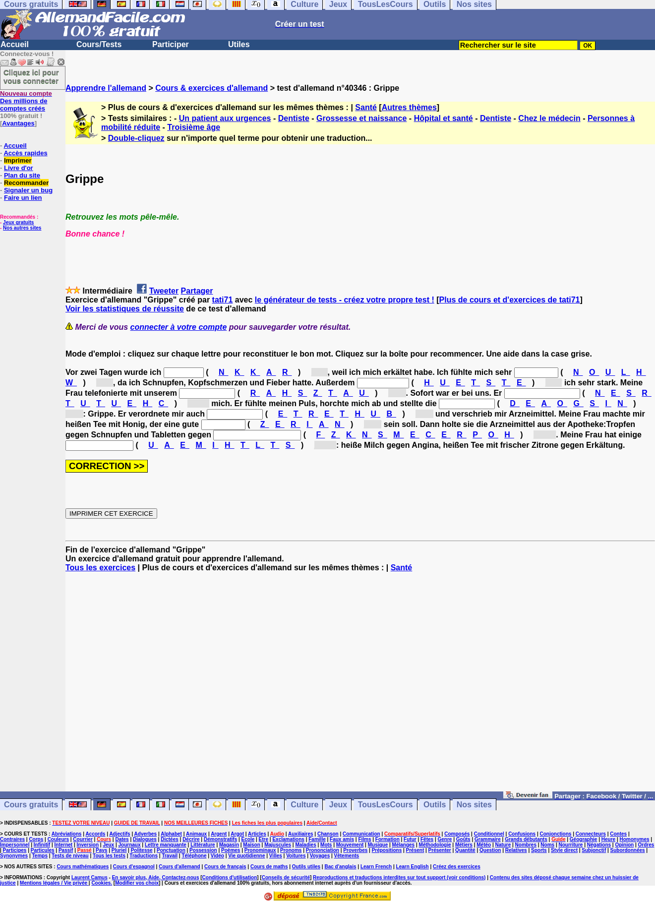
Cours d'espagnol (134, 866)
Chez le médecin (549, 118)
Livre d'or (18, 168)
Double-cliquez (136, 138)
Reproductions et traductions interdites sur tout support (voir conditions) (399, 877)
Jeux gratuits (18, 222)
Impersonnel (14, 844)
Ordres (646, 844)
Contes (618, 834)
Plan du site (22, 175)
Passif (66, 850)
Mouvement (350, 844)
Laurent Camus (89, 877)
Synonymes (14, 855)
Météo (483, 844)
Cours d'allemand (179, 866)
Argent (219, 834)
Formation (387, 839)
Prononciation (322, 850)
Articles (257, 834)
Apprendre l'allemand (105, 88)
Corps (36, 839)
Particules (43, 850)
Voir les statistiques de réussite (124, 308)
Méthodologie (435, 844)
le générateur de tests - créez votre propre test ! (344, 300)
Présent (415, 850)
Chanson (328, 834)
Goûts (463, 839)
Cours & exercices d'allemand (211, 88)
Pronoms (290, 850)
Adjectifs (119, 834)
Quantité (465, 850)
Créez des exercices (456, 866)
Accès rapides (25, 153)
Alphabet (171, 834)
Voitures (295, 855)
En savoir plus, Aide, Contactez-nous (155, 877)
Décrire (190, 839)
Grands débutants (526, 839)
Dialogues (145, 839)
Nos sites (474, 804)
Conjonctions (556, 834)
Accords (95, 834)
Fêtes (426, 839)
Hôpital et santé (443, 118)
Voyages (320, 855)
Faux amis (342, 839)
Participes (15, 850)
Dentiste (293, 118)
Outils (434, 804)
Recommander (26, 182)
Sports (539, 850)
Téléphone (193, 855)
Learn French (376, 866)
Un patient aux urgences (225, 118)
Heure (608, 839)
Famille (316, 839)
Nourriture (570, 844)
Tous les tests (109, 855)
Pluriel (119, 850)
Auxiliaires (300, 834)
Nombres (525, 844)
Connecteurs (591, 834)
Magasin (229, 844)
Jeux (338, 804)
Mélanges (403, 844)
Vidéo (217, 855)
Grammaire (488, 839)
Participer (170, 44)
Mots (326, 844)
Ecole (248, 839)
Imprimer (18, 160)
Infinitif (42, 844)
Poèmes (230, 850)
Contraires (12, 839)
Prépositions (387, 850)
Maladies (305, 844)
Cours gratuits (31, 804)
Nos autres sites (22, 228)
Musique (378, 844)
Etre (263, 839)
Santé (366, 107)
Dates (121, 839)
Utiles (239, 44)
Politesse (142, 850)
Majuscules (277, 844)
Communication (361, 834)
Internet (64, 844)
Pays (101, 850)
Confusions (522, 834)
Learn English (412, 866)
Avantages (18, 123)
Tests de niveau (70, 855)
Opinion (624, 844)
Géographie (583, 839)
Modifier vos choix (137, 883)
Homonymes (634, 839)
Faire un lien (23, 197)
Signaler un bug (28, 190)
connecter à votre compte (178, 327)
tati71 (222, 300)
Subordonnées (627, 850)
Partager (197, 291)
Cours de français (225, 866)
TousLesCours (385, 804)
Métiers (464, 844)
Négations (599, 844)
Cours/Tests (98, 44)
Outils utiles (306, 866)
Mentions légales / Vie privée (54, 883)
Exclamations (288, 839)
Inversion (88, 844)
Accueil (14, 44)
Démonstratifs (220, 839)
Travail (170, 855)
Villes (275, 855)
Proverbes (355, 850)
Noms (547, 844)
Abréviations (67, 834)
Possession (203, 850)
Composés (457, 834)
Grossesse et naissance (361, 118)
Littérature (202, 844)
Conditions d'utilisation (229, 877)
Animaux (196, 834)
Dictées (170, 839)
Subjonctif (594, 850)
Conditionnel (489, 834)
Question (490, 850)
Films (364, 839)
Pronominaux (260, 850)
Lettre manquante (165, 844)
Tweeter (164, 291)
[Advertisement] (360, 686)
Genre (445, 839)
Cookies (101, 883)
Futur (410, 839)
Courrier (82, 839)
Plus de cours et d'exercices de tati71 (509, 300)
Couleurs (58, 839)
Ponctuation (171, 850)
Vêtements (346, 855)
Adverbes (145, 834)
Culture (304, 804)
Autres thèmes (409, 107)
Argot (237, 834)
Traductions (143, 855)
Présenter (439, 850)
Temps (40, 855)
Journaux (130, 844)
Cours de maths (269, 866)
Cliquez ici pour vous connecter (31, 76)
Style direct (564, 850)
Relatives (516, 850)
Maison (251, 844)
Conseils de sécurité (286, 877)
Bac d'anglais (340, 866)
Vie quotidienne (246, 855)
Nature (503, 844)
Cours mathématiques (83, 866)
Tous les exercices (100, 567)
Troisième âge (193, 127)
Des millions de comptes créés (26, 101)
